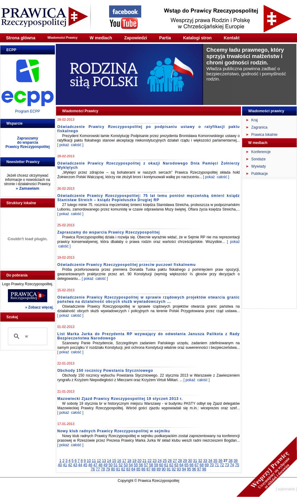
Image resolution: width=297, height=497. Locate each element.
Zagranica (259, 127)
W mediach (101, 37)
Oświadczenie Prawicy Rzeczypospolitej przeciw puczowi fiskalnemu (126, 265)
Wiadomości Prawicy (62, 37)
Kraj (254, 120)
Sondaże (258, 159)
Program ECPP (27, 111)
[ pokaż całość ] (70, 145)
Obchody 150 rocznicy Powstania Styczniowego (105, 370)
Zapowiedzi (135, 37)
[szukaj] (26, 336)
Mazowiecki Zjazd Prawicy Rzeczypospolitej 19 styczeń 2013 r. (120, 399)
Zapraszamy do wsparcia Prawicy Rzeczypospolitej (108, 232)
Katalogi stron (197, 37)
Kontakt (231, 37)
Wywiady (258, 166)
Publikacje (259, 174)
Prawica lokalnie (264, 134)
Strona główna (20, 37)
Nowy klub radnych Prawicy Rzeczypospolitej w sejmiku (113, 431)
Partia (165, 37)
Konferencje (261, 152)
